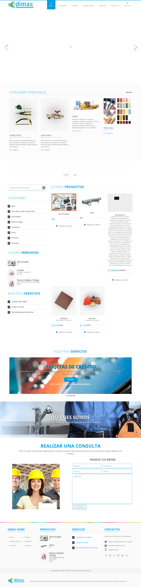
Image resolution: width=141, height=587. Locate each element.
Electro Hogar (17, 222)
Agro (13, 206)
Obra (75, 116)
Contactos (115, 4)
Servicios (102, 4)
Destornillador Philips (28, 280)
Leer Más (70, 379)
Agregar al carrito (64, 226)
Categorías (62, 4)
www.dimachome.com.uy (116, 546)
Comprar (74, 4)
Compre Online (17, 307)
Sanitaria (46, 135)
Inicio (51, 4)
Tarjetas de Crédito (19, 301)
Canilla (20, 270)
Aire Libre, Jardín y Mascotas (23, 211)
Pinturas (109, 128)
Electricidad (16, 216)
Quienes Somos (88, 4)
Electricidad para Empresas (22, 312)
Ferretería (15, 135)
